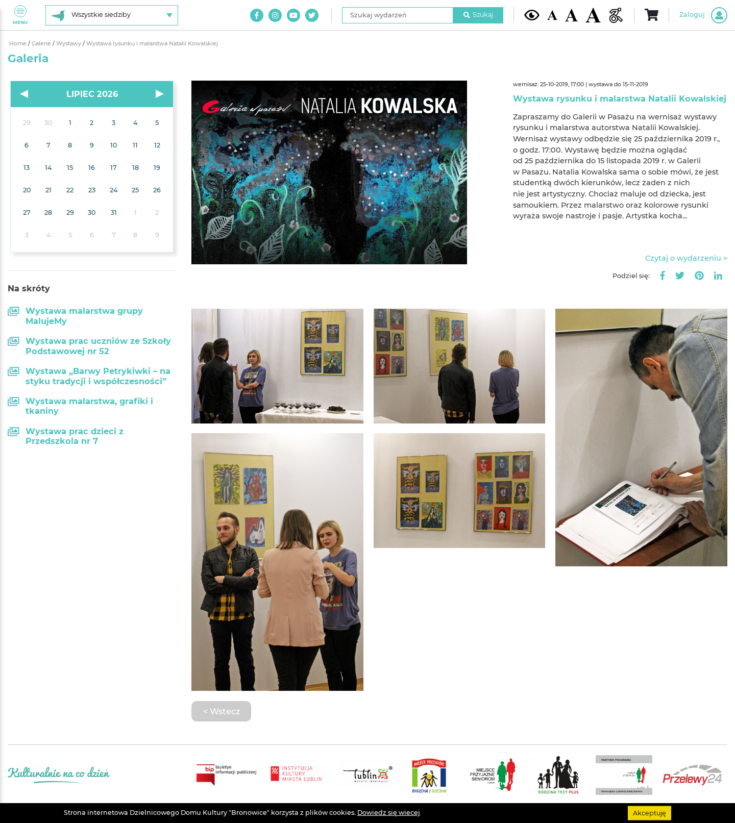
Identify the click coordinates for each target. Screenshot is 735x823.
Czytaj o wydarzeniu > (686, 258)
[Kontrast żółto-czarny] (532, 15)
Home (18, 43)
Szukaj (478, 14)
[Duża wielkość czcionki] (593, 15)
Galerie (42, 43)
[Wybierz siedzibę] (111, 15)
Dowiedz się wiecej (388, 812)
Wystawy (69, 43)
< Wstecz (221, 711)
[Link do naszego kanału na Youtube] (293, 15)
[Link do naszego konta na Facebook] (256, 15)
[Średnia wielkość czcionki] (571, 15)
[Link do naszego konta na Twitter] (311, 15)
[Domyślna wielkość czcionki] (552, 15)
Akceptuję (649, 812)
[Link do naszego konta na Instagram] (275, 15)
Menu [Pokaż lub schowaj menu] (20, 15)
